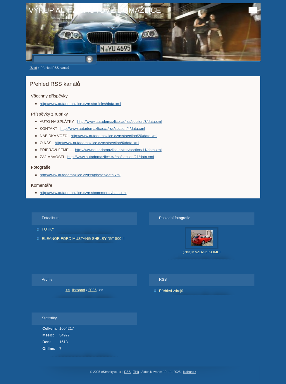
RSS (127, 371)
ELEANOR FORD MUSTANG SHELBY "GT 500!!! (83, 238)
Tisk (136, 371)
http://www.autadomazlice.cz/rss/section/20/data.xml (114, 136)
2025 (92, 290)
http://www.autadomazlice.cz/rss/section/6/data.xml (97, 143)
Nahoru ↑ (189, 371)
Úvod (33, 67)
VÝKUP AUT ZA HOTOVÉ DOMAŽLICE (95, 10)
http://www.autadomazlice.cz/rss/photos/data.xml (80, 175)
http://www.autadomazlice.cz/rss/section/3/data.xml (119, 121)
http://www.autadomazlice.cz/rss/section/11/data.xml (118, 150)
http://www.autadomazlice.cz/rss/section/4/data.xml (103, 128)
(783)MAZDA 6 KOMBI (201, 252)
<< (68, 290)
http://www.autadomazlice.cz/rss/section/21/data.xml (110, 157)
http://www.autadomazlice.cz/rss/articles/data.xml (80, 104)
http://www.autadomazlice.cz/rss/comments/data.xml (83, 193)
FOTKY (48, 229)
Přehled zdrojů (171, 291)
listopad (78, 290)
